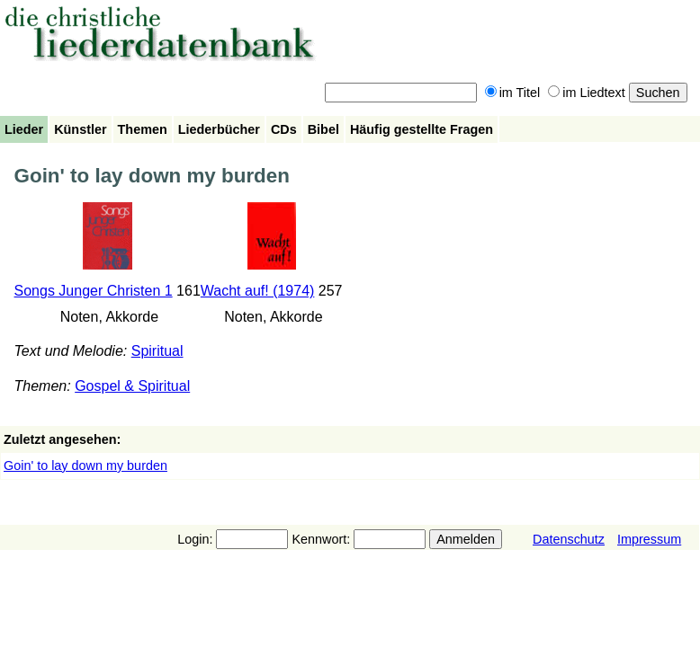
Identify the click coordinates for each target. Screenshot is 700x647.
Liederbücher (219, 129)
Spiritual (157, 351)
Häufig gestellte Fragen (421, 129)
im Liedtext (586, 92)
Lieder (23, 129)
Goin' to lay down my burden (85, 465)
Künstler (80, 129)
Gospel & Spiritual (132, 386)
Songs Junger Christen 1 (93, 290)
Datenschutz (569, 539)
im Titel (513, 92)
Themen (142, 129)
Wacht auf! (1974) (258, 290)
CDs (284, 129)
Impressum (649, 539)
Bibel (323, 129)
